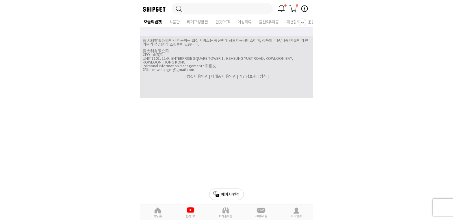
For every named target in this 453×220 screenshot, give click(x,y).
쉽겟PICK (222, 22)
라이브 (261, 212)
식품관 (174, 22)
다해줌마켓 (225, 212)
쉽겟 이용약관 (197, 76)
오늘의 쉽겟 (152, 22)
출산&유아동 (269, 22)
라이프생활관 (197, 22)
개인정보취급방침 (253, 76)
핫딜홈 (157, 212)
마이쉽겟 (295, 212)
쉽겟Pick (191, 212)
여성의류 (244, 22)
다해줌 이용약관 (223, 76)
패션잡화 (293, 22)
